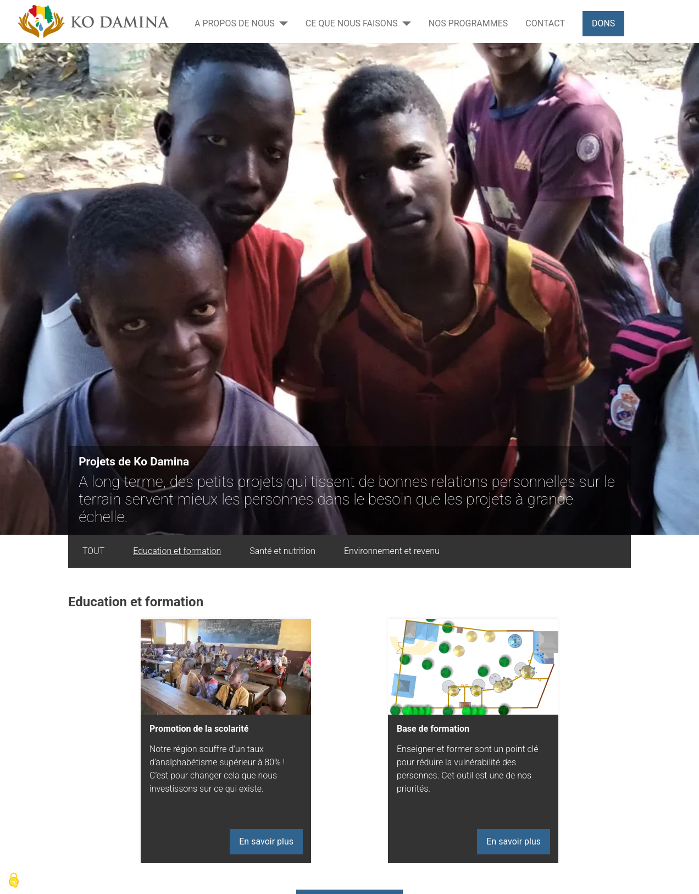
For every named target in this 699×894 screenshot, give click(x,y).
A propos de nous (235, 23)
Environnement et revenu (392, 551)
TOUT (93, 551)
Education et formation (177, 551)
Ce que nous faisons (352, 23)
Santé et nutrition (282, 551)
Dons (603, 23)
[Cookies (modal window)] (13, 881)
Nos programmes (468, 23)
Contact (545, 23)
